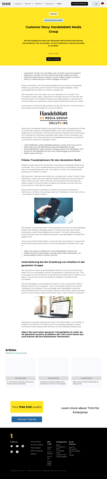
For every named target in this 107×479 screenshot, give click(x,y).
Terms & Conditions (37, 445)
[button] (18, 4)
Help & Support (36, 448)
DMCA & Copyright (37, 451)
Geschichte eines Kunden (53, 20)
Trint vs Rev (49, 457)
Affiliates (33, 454)
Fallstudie (53, 14)
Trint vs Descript (50, 453)
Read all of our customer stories (16, 353)
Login (96, 4)
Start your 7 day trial (27, 419)
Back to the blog (53, 59)
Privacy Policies (36, 442)
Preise (59, 4)
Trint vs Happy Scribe (49, 463)
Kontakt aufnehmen (79, 4)
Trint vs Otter (49, 448)
